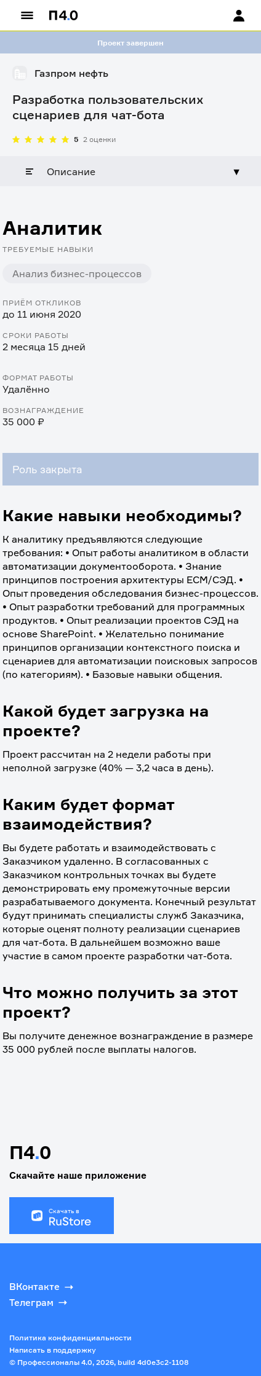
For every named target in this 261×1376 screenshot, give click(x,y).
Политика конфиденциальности (70, 1337)
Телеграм (39, 1302)
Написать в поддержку (52, 1349)
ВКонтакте (42, 1287)
